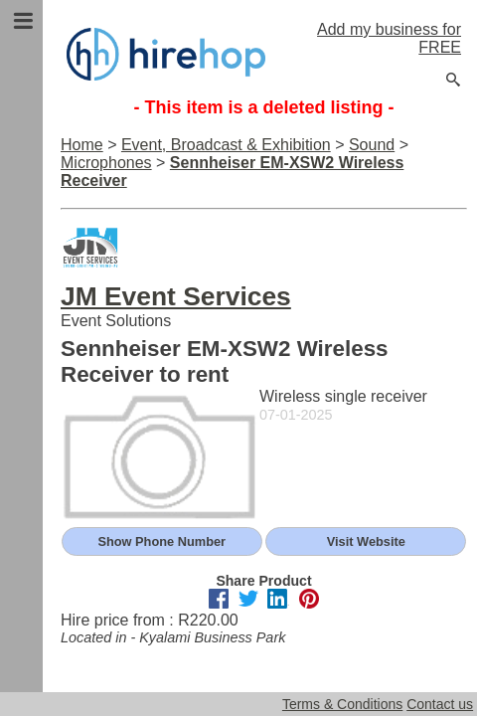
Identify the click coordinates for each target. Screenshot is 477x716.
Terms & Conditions (342, 704)
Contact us (439, 704)
